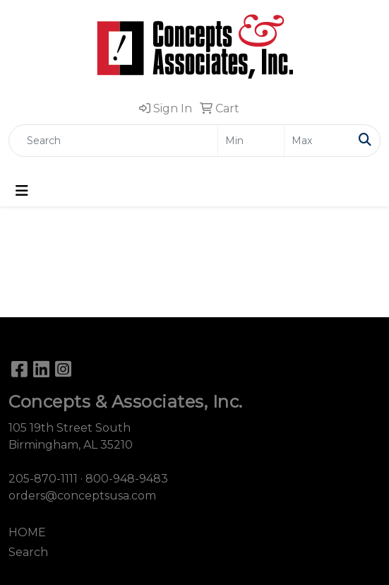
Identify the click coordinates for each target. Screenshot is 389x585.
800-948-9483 (126, 478)
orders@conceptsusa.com (82, 495)
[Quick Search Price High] (317, 140)
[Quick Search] (113, 140)
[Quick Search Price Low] (251, 140)
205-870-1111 (43, 478)
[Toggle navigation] (22, 191)
